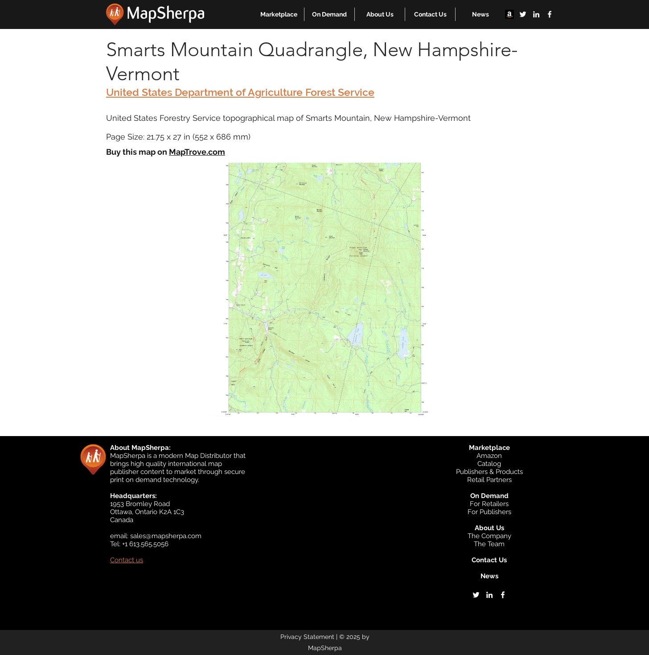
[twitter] (522, 14)
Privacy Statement (307, 636)
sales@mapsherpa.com (165, 536)
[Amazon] (509, 14)
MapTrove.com (197, 152)
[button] (279, 14)
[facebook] (549, 14)
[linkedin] (536, 14)
